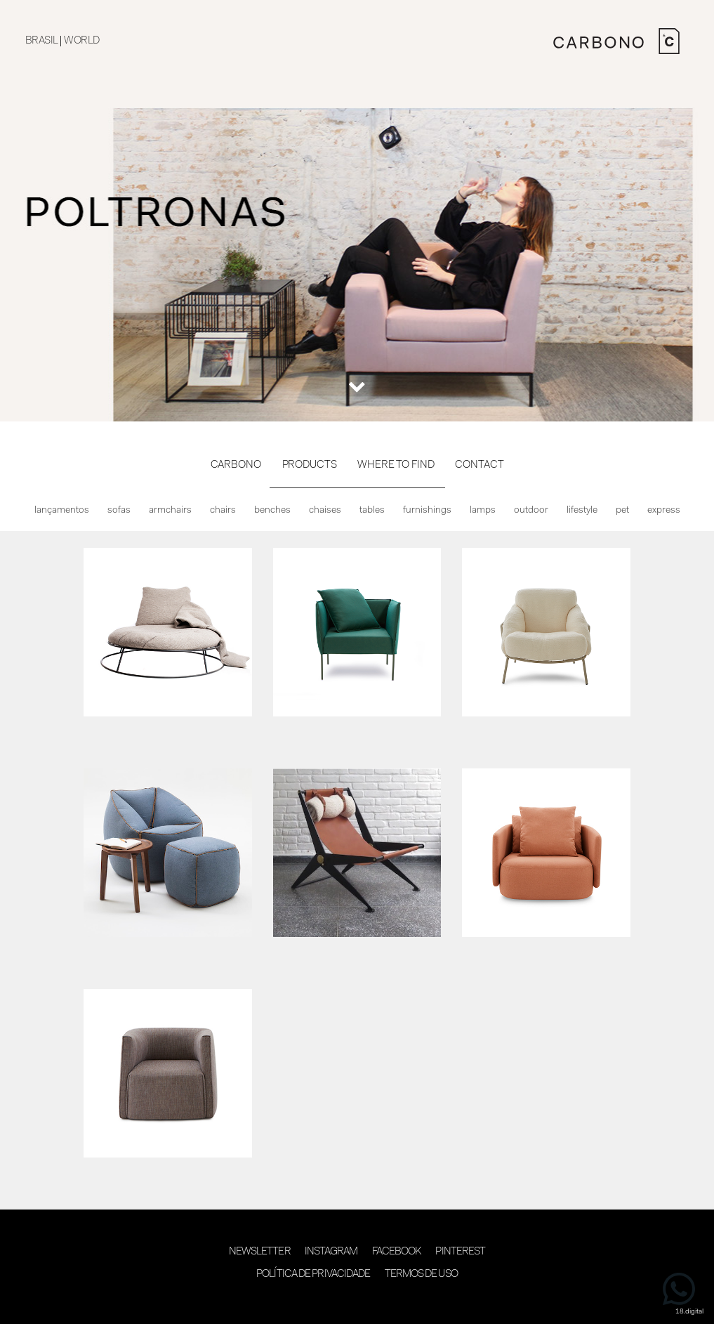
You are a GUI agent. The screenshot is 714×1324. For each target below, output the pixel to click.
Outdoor (531, 511)
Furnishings (427, 511)
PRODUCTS (309, 465)
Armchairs (170, 511)
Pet (622, 511)
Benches (272, 511)
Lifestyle (582, 511)
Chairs (223, 511)
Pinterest (460, 1252)
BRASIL (41, 41)
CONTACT (479, 465)
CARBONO (236, 465)
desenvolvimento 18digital (357, 1301)
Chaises (325, 511)
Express (663, 511)
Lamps (483, 511)
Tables (372, 511)
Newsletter (260, 1252)
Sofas (119, 511)
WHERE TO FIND (395, 465)
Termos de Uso (421, 1274)
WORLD (81, 41)
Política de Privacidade (313, 1274)
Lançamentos (61, 511)
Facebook (397, 1252)
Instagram (331, 1252)
